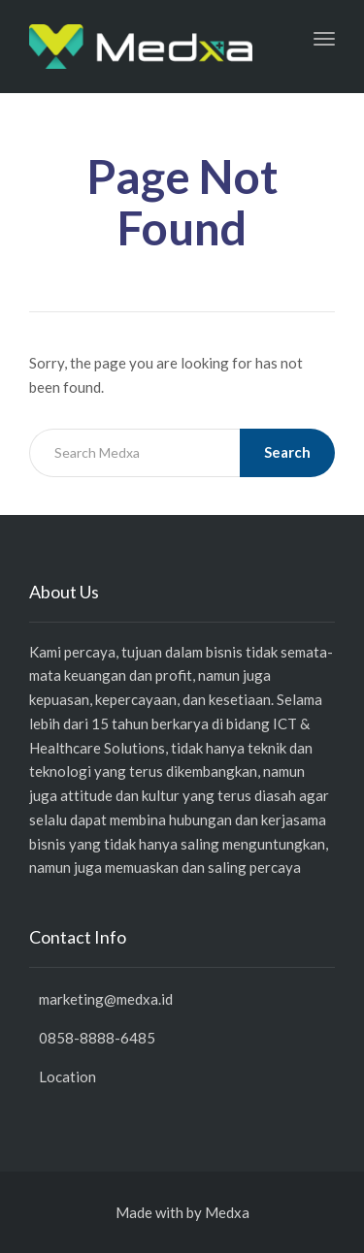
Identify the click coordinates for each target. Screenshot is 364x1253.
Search (287, 452)
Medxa (227, 1212)
